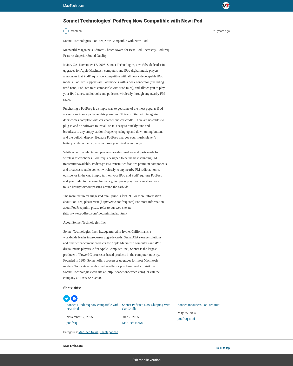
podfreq (72, 323)
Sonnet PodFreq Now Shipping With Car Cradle (146, 306)
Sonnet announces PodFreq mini (199, 305)
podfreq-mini (186, 318)
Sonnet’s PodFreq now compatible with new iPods (93, 306)
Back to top (223, 347)
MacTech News (132, 323)
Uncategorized (109, 332)
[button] (66, 298)
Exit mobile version (146, 360)
